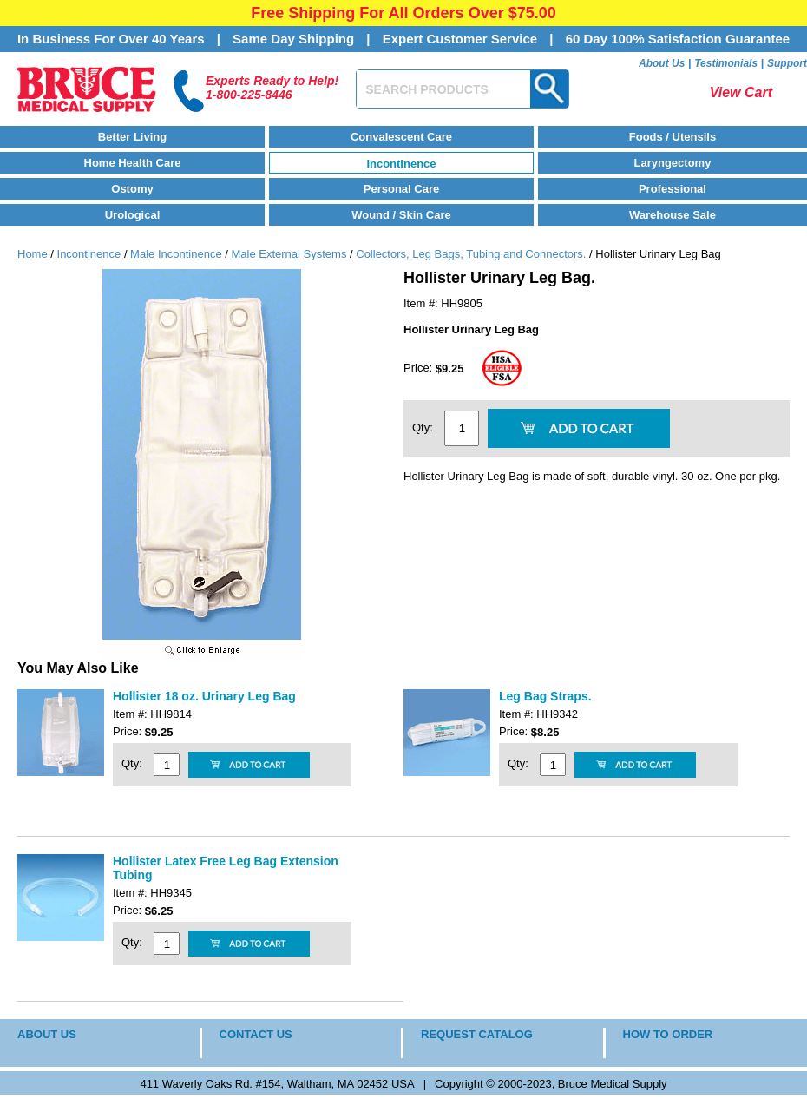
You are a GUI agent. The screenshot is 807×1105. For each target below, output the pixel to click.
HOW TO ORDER (668, 1034)
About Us (662, 63)
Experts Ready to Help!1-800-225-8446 (272, 88)
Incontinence (401, 163)
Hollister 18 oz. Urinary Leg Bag (204, 696)
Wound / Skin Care (401, 214)
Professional (672, 188)
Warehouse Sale (672, 214)
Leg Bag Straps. (545, 696)
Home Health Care (132, 162)
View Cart (741, 92)
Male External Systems (288, 253)
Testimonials (726, 63)
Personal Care (401, 188)
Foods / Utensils (672, 136)
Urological (133, 214)
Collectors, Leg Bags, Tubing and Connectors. (471, 253)
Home (32, 253)
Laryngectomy (673, 162)
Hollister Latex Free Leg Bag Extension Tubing (225, 868)
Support (787, 63)
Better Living (132, 136)
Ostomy (132, 188)
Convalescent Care (401, 136)
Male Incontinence (176, 253)
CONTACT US (256, 1034)
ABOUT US (46, 1034)
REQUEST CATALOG (477, 1034)
